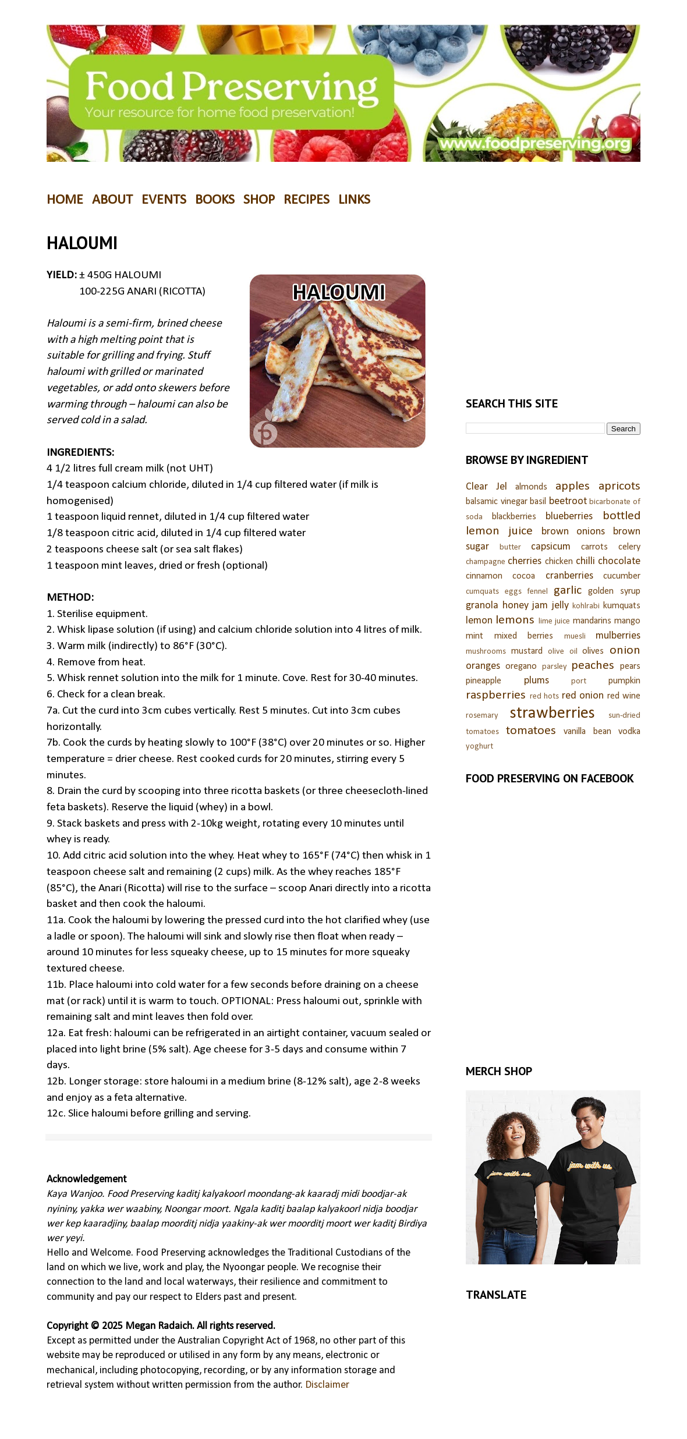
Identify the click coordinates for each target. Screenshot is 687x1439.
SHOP (259, 200)
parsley (554, 666)
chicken (559, 561)
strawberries (552, 713)
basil (538, 501)
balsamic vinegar (496, 501)
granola (482, 605)
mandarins (592, 621)
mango (627, 621)
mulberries (618, 635)
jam (540, 605)
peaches (592, 666)
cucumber (621, 576)
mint (474, 636)
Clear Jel (486, 486)
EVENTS (163, 200)
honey (515, 605)
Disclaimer (327, 1385)
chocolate (619, 561)
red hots (544, 696)
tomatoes (531, 731)
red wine (624, 696)
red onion (583, 695)
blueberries (569, 516)
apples (572, 486)
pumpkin (624, 681)
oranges (483, 666)
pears (630, 666)
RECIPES (307, 200)
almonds (531, 487)
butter (510, 547)
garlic (568, 590)
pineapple (483, 681)
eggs (513, 591)
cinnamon (484, 576)
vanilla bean (587, 731)
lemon (479, 620)
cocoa (523, 576)
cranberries (569, 576)
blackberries (514, 517)
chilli (585, 561)
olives (593, 651)
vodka (629, 731)
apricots (619, 486)
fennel (537, 591)
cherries (524, 561)
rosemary (482, 715)
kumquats (621, 606)
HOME (65, 200)
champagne (485, 562)
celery (629, 547)
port (578, 681)
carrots (594, 547)
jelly (560, 605)
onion (625, 650)
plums (536, 680)
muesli (575, 636)
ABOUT (112, 200)
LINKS (354, 200)
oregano (521, 666)
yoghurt (479, 746)
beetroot (568, 501)
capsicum (551, 546)
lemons (514, 620)
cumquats (482, 591)
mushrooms (486, 651)
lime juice (554, 621)
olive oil (563, 651)
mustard (527, 651)
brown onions (573, 531)
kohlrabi (586, 606)
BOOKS (215, 200)
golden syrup (614, 591)
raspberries (496, 695)
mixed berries (524, 636)
